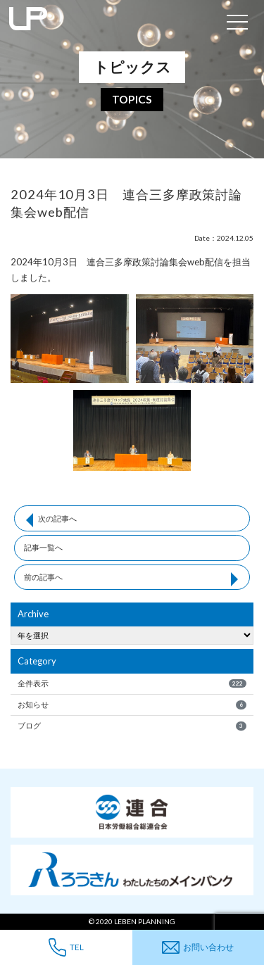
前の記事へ (43, 576)
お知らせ (132, 704)
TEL (66, 947)
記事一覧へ (43, 547)
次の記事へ (57, 518)
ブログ (132, 726)
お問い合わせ (198, 947)
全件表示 (132, 683)
